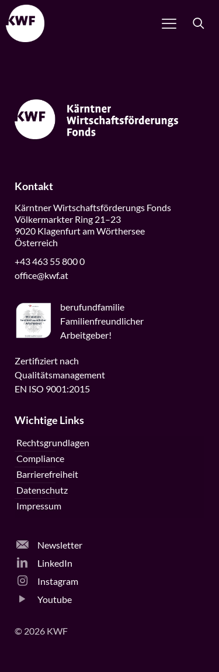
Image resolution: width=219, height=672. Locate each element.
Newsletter (49, 544)
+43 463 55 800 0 (50, 261)
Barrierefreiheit (47, 474)
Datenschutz (42, 489)
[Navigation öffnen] (169, 23)
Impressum (38, 505)
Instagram (47, 581)
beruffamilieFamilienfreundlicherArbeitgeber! (102, 320)
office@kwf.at (41, 275)
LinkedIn (44, 562)
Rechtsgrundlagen (52, 442)
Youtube (44, 599)
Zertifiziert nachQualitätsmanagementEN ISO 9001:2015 (60, 374)
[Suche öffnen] (198, 23)
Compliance (40, 458)
